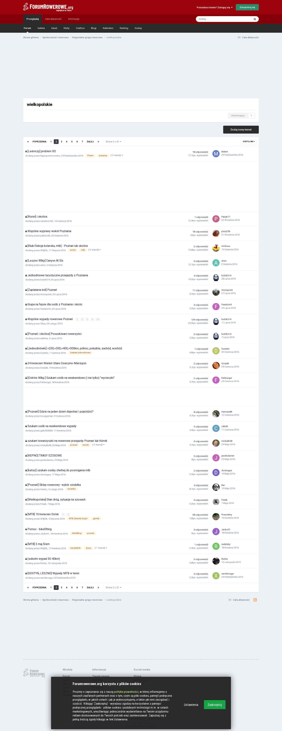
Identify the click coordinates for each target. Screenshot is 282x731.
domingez (45, 474)
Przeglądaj (32, 19)
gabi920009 (46, 430)
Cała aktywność (53, 19)
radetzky (225, 544)
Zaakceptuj (215, 705)
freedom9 (45, 309)
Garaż (54, 28)
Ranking (124, 28)
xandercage (46, 577)
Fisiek (43, 504)
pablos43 (45, 235)
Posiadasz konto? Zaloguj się (215, 7)
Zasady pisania (100, 676)
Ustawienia (191, 705)
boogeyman (46, 416)
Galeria (41, 28)
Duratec (44, 352)
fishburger (45, 382)
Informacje (73, 19)
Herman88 (226, 411)
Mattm (224, 151)
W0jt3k (43, 250)
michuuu (225, 246)
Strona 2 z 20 (113, 141)
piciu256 (225, 231)
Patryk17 (225, 216)
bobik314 (45, 279)
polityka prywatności (126, 691)
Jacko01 (44, 533)
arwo (43, 265)
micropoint (46, 294)
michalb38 (45, 445)
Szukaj (138, 28)
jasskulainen (46, 459)
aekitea (44, 338)
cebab (224, 426)
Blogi (93, 28)
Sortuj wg (249, 142)
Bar (223, 485)
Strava (137, 676)
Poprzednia (39, 141)
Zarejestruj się (247, 7)
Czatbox (80, 28)
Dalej (90, 141)
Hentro (43, 489)
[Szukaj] (215, 19)
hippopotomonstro (50, 155)
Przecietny (226, 514)
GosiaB (44, 367)
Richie (43, 563)
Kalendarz (108, 28)
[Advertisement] (141, 70)
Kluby (66, 28)
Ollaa (43, 323)
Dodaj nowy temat (241, 129)
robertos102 (46, 221)
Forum (27, 30)
